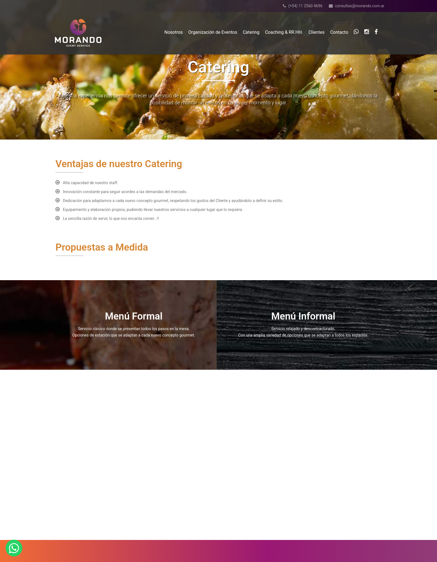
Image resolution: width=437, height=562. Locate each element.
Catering (251, 32)
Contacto (339, 32)
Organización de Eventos (212, 32)
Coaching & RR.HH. (284, 32)
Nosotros (173, 32)
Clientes (317, 32)
